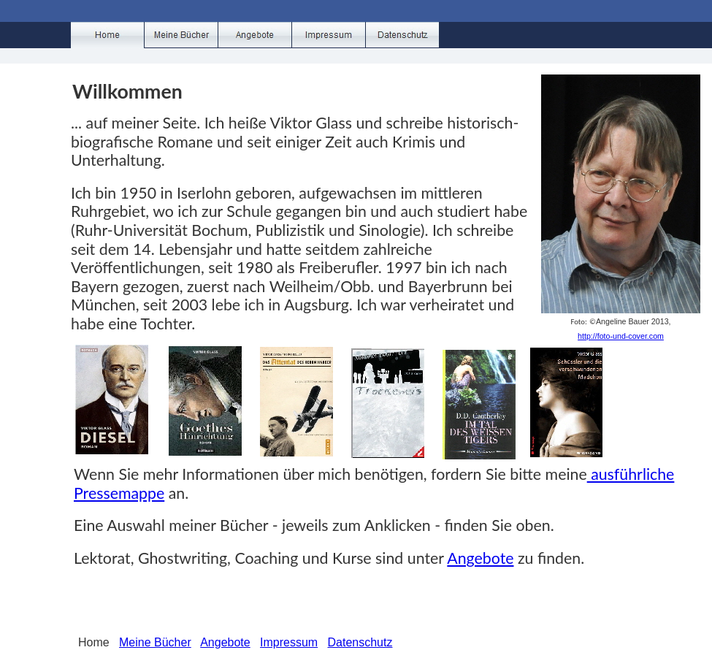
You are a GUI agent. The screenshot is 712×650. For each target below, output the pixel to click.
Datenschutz (360, 642)
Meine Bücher (155, 642)
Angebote (480, 557)
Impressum (289, 642)
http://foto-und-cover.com (621, 336)
